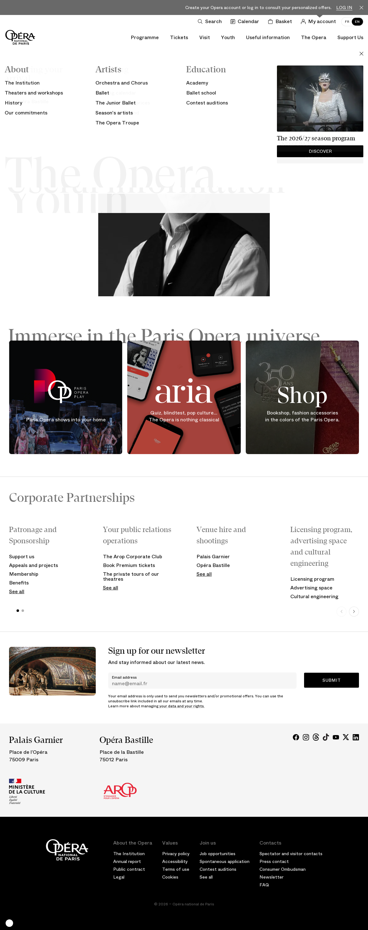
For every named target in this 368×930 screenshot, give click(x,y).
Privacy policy (176, 853)
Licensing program (312, 579)
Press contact (274, 861)
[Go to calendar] (246, 21)
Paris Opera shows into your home (66, 419)
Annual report (127, 861)
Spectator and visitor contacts (290, 853)
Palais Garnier (213, 556)
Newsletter (271, 877)
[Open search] (211, 21)
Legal (118, 877)
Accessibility (175, 861)
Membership (23, 574)
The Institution (129, 853)
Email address (124, 677)
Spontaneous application (224, 861)
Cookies (170, 877)
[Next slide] (354, 612)
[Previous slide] (341, 612)
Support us (21, 556)
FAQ (264, 885)
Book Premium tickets (129, 565)
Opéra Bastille (213, 565)
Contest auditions (218, 869)
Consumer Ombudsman (282, 869)
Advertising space (311, 587)
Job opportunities (217, 853)
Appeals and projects (33, 565)
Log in (344, 7)
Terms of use (175, 869)
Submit (331, 680)
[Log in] (319, 21)
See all (16, 591)
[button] (9, 923)
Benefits (19, 582)
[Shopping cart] (281, 21)
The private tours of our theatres (131, 576)
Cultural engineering (314, 596)
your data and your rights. (182, 706)
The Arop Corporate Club (132, 556)
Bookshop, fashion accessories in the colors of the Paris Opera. (302, 416)
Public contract (129, 869)
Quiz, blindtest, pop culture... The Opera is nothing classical (184, 416)
